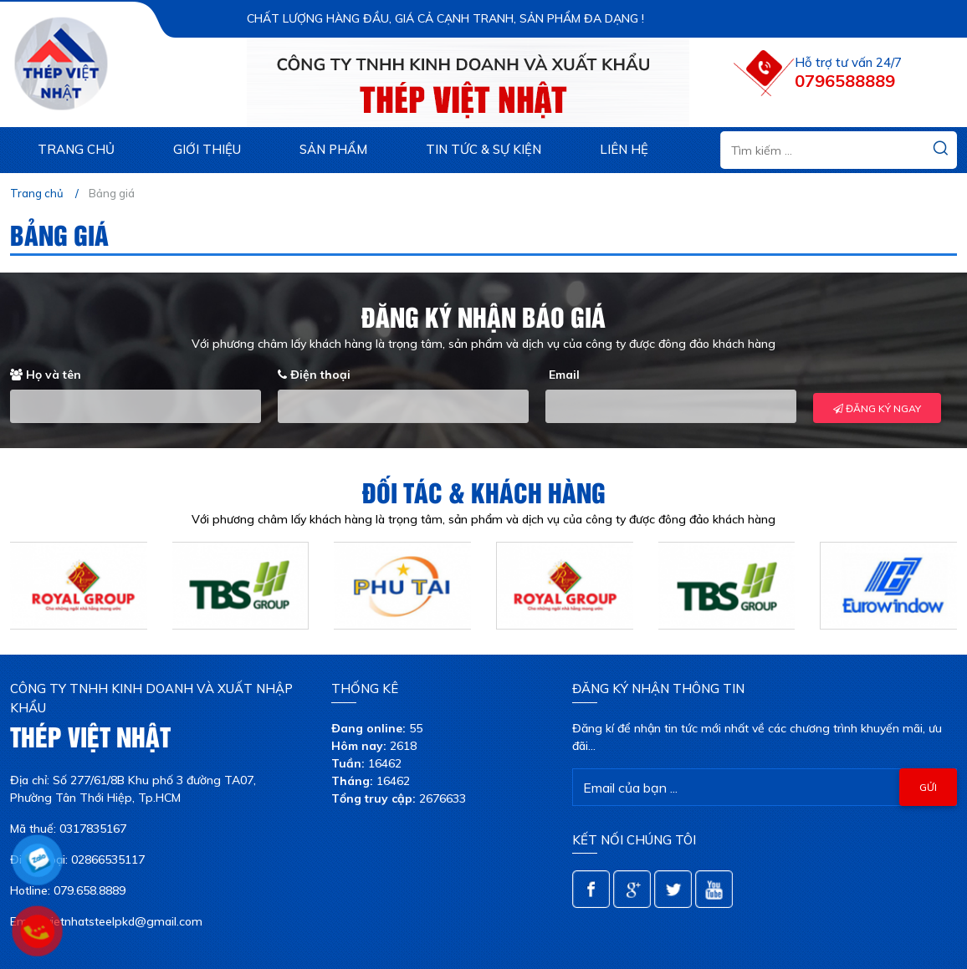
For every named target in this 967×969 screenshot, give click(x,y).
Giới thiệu (207, 149)
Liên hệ (624, 149)
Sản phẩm (333, 149)
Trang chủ (76, 149)
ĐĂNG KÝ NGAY (877, 408)
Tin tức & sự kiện (483, 149)
